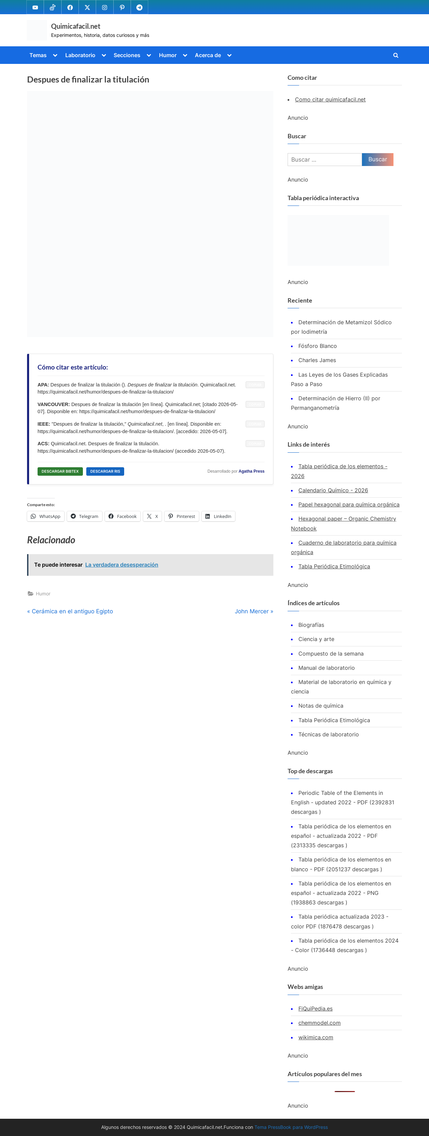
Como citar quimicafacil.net (330, 99)
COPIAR (255, 385)
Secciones (127, 55)
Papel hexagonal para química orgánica (349, 504)
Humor (168, 55)
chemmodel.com (319, 1022)
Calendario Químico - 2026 (333, 490)
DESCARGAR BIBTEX (60, 471)
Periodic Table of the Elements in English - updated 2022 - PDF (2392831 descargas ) (342, 802)
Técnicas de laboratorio (328, 734)
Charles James (317, 360)
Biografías (311, 624)
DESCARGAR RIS (105, 471)
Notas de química (320, 705)
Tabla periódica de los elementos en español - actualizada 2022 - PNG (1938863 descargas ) (341, 893)
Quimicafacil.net (75, 26)
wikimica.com (315, 1037)
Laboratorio (80, 55)
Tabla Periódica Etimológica (334, 566)
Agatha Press (252, 471)
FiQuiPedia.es (315, 1008)
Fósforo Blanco (317, 345)
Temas (38, 55)
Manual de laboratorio (326, 667)
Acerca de (208, 55)
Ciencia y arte (316, 639)
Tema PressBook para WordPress (291, 1127)
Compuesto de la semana (331, 653)
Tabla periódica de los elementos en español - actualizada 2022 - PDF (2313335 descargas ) (341, 836)
